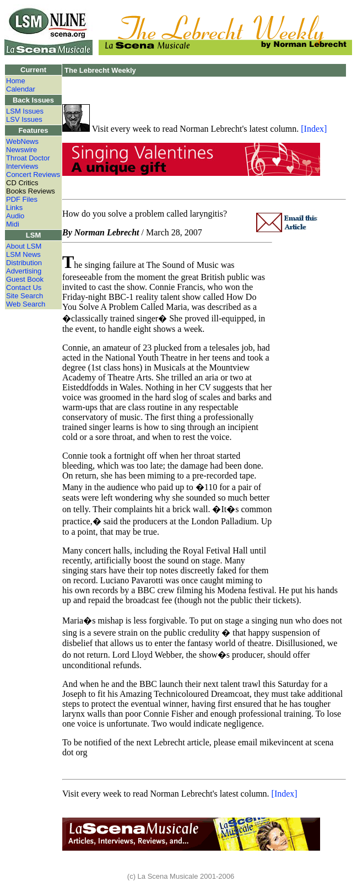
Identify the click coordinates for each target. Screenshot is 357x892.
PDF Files (21, 199)
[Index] (314, 128)
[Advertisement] (309, 406)
